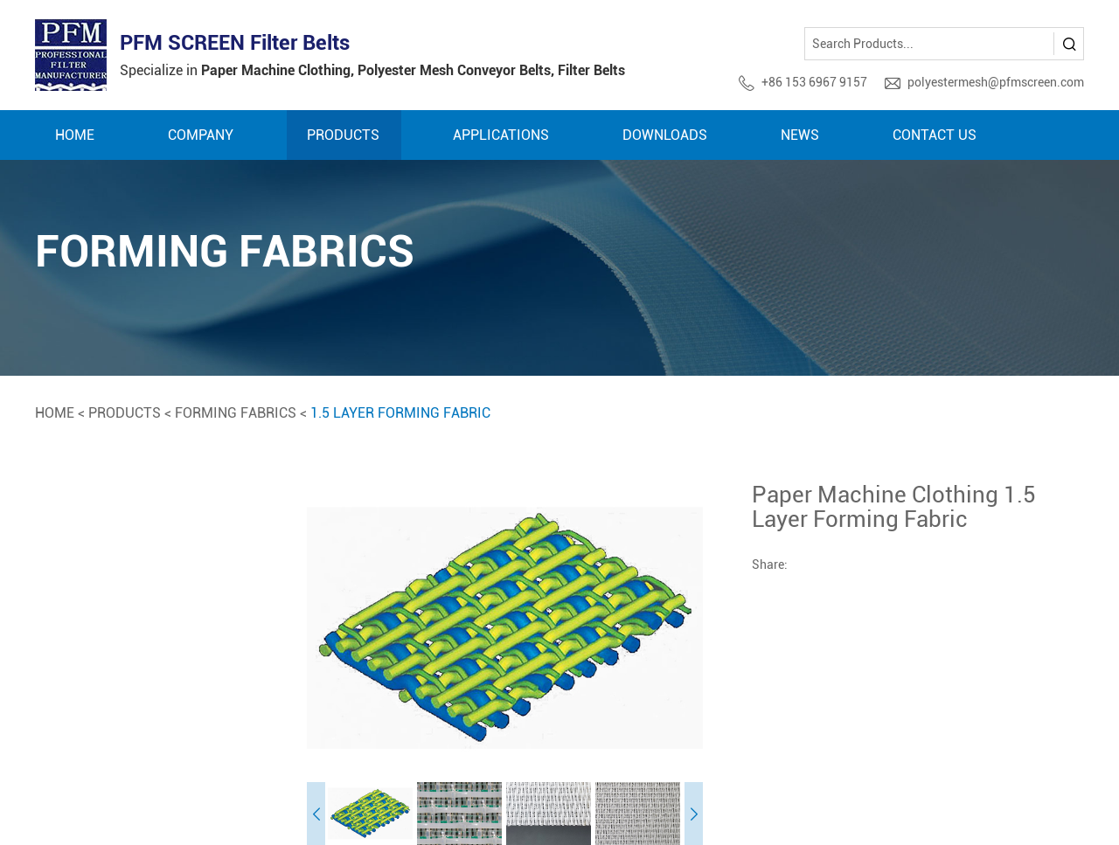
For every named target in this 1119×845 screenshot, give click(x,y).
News (800, 135)
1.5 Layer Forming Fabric (400, 413)
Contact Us (935, 135)
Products (343, 135)
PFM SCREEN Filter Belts (235, 43)
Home (74, 135)
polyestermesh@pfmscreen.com (995, 82)
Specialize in (372, 70)
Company (200, 135)
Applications (501, 135)
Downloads (664, 135)
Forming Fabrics (235, 413)
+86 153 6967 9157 (814, 82)
